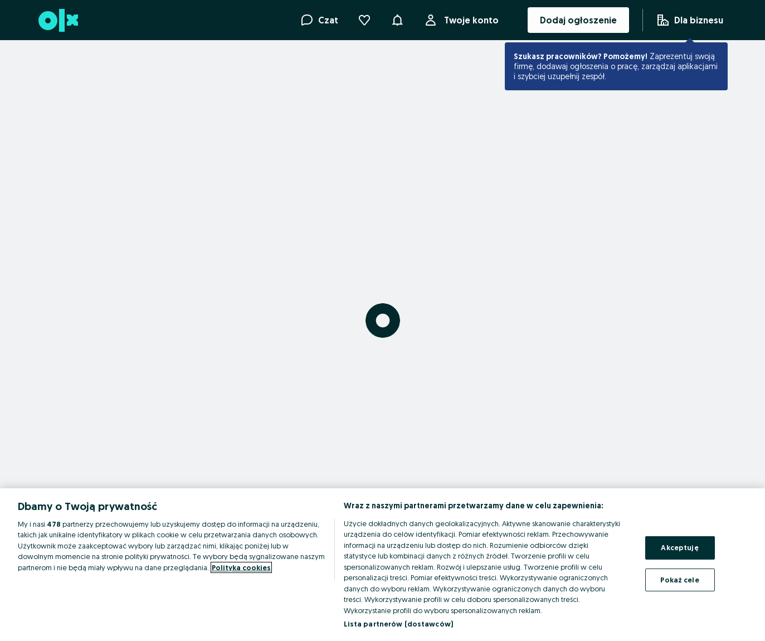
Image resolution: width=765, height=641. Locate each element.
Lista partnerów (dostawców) (399, 623)
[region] (382, 564)
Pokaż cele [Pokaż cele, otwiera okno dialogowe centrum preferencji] (679, 579)
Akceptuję (679, 547)
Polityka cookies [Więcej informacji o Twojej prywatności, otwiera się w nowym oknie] (241, 567)
